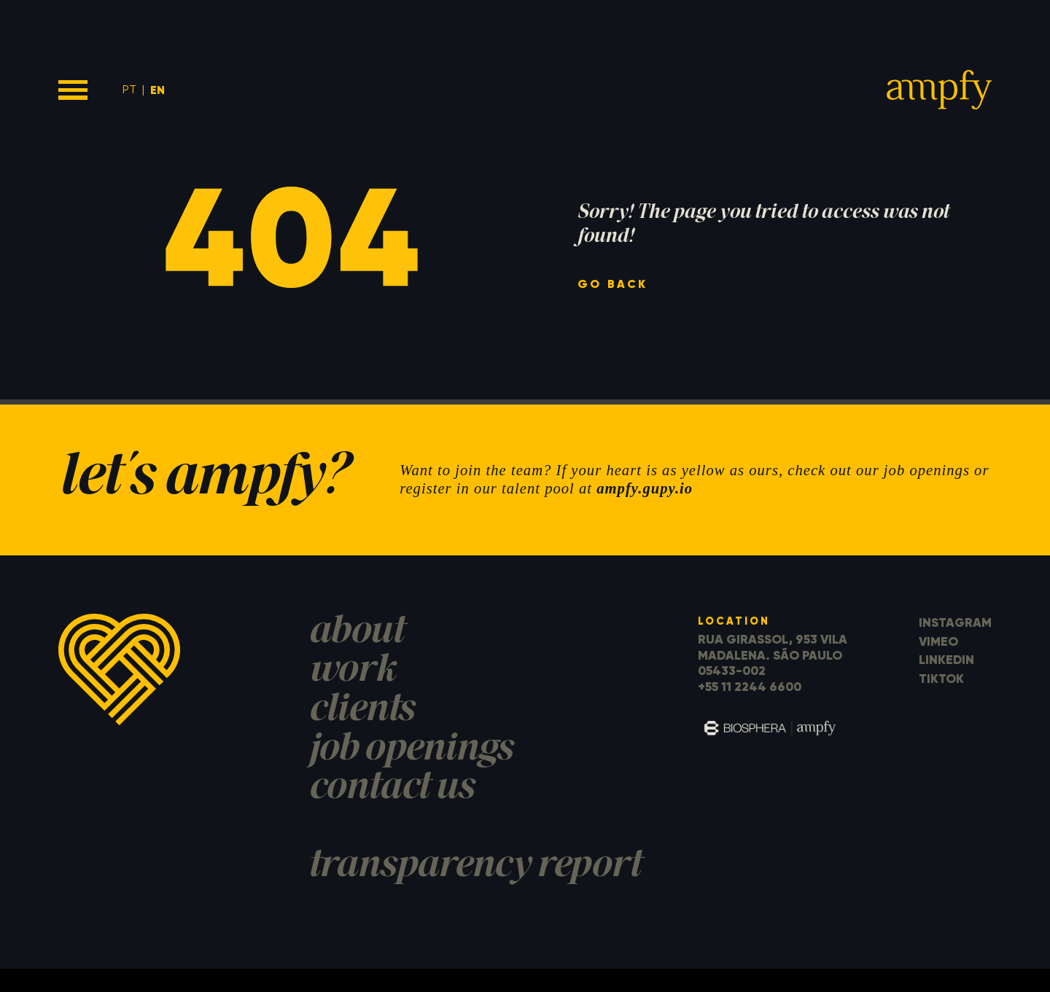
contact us (391, 789)
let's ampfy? (202, 479)
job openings (410, 750)
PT (129, 89)
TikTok (941, 679)
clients (361, 711)
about (355, 633)
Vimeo (938, 641)
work (351, 672)
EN (157, 89)
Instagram (955, 622)
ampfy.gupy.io (644, 488)
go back (613, 284)
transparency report (474, 867)
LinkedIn (946, 660)
